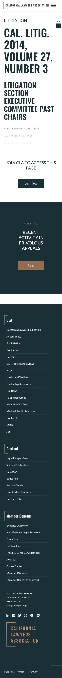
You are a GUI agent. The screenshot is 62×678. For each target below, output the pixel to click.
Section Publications (18, 464)
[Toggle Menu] (53, 5)
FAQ (9, 370)
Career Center (14, 498)
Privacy (33, 672)
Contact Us (12, 417)
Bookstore (12, 350)
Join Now (31, 183)
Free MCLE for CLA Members (23, 552)
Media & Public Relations (20, 411)
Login (9, 424)
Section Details (14, 485)
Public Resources (16, 397)
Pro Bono (11, 390)
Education (12, 478)
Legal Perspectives (17, 458)
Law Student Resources (19, 492)
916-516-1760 (13, 601)
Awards (10, 559)
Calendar (11, 471)
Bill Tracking (13, 545)
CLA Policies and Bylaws (20, 363)
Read (31, 265)
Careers (10, 356)
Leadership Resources (18, 384)
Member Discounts (17, 573)
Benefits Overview (17, 525)
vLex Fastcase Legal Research (23, 532)
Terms (21, 672)
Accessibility (13, 336)
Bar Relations (14, 343)
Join (8, 431)
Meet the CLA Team (17, 404)
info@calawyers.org (16, 605)
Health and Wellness (18, 377)
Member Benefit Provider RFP (23, 579)
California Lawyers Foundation (23, 329)
